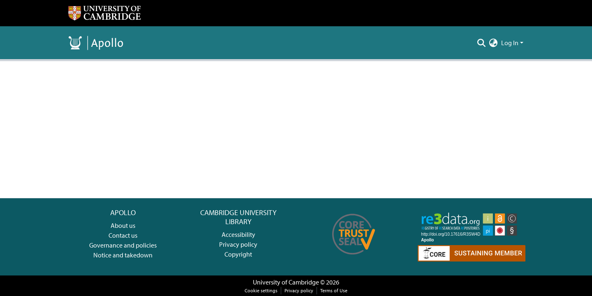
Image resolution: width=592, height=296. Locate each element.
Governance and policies (123, 245)
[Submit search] (481, 43)
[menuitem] (493, 43)
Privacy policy (238, 244)
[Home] (104, 13)
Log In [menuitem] (509, 43)
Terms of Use (333, 290)
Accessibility (238, 234)
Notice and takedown (123, 255)
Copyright (238, 254)
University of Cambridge (286, 282)
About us (123, 225)
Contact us (123, 235)
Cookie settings (261, 290)
